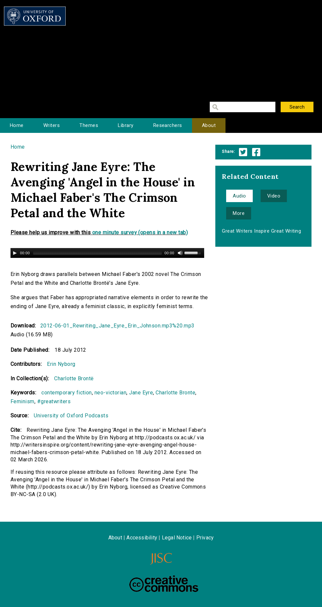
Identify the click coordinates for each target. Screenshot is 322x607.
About (209, 125)
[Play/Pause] (14, 253)
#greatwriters (54, 401)
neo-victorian (110, 392)
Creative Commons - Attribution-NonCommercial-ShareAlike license (163, 584)
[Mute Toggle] (180, 253)
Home (17, 125)
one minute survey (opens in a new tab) (140, 232)
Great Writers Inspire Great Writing (261, 231)
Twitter (243, 152)
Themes (88, 125)
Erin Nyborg (61, 364)
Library (125, 125)
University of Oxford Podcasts (71, 415)
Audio (239, 196)
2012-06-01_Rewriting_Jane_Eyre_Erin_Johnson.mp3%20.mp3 (117, 326)
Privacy (205, 537)
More (239, 213)
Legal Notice (177, 537)
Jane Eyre (141, 392)
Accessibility (141, 537)
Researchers (167, 125)
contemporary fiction (66, 392)
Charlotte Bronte (175, 392)
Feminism (22, 401)
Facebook (256, 152)
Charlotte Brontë (74, 378)
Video (273, 196)
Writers (51, 125)
